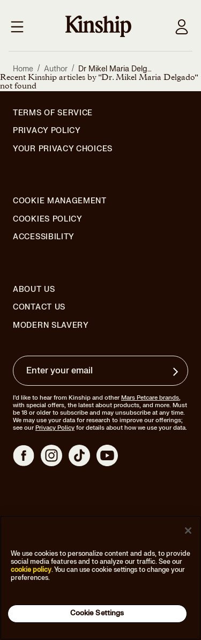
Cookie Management (60, 200)
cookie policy (31, 569)
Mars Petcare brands (150, 398)
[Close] (188, 530)
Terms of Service (53, 112)
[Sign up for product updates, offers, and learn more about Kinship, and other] (177, 372)
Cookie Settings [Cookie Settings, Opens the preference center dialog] (97, 613)
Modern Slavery (51, 325)
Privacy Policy (47, 131)
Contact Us (39, 307)
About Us (34, 289)
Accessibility (44, 237)
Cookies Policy (48, 219)
